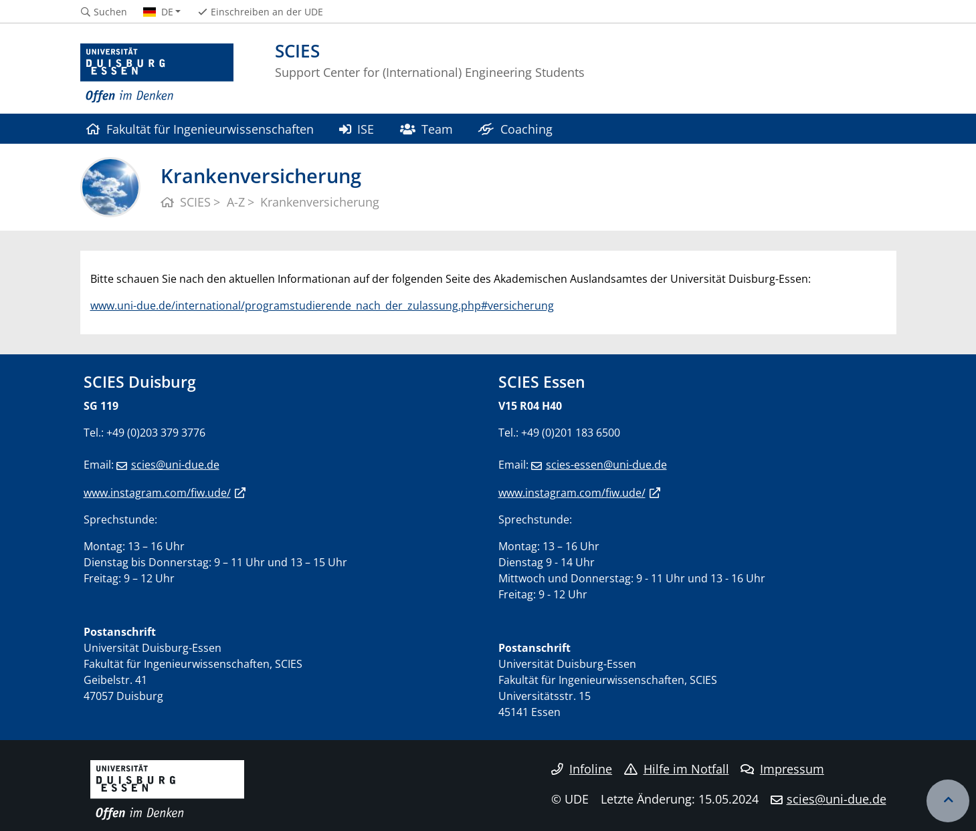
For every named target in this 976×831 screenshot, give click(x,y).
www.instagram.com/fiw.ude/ (157, 492)
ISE (356, 128)
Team (426, 128)
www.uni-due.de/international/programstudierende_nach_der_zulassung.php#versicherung (322, 305)
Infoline (581, 769)
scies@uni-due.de (175, 464)
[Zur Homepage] (157, 73)
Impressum (782, 769)
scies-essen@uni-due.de (606, 464)
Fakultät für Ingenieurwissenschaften (200, 128)
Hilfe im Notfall (676, 769)
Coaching (515, 128)
